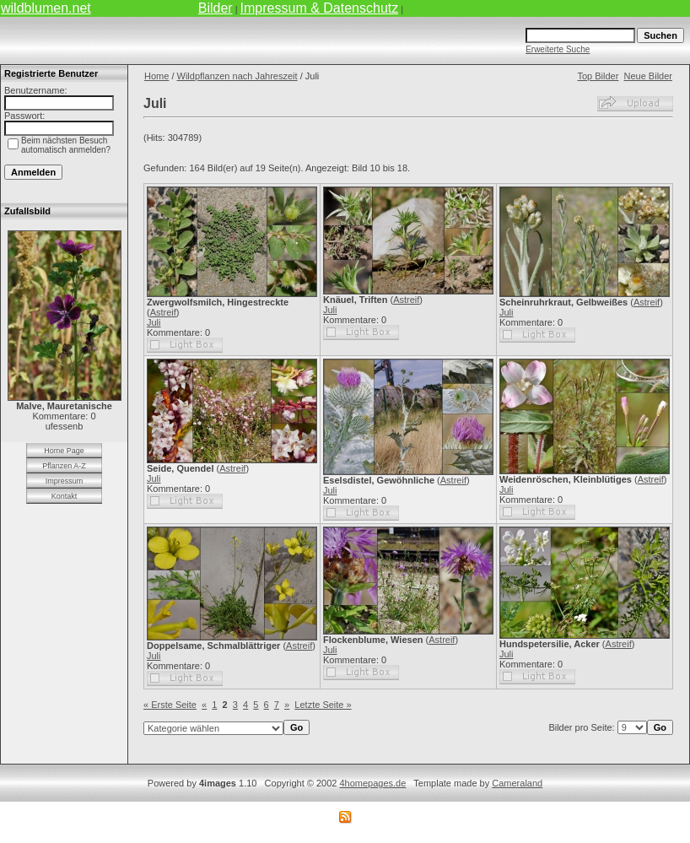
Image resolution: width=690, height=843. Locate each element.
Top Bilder (597, 76)
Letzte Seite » (322, 705)
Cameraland (517, 783)
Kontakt (64, 496)
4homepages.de (372, 783)
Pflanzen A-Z (64, 466)
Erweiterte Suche (558, 49)
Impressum (65, 481)
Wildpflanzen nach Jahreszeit (237, 76)
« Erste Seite (170, 705)
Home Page (64, 450)
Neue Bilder (648, 76)
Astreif (163, 312)
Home (156, 76)
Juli (154, 322)
